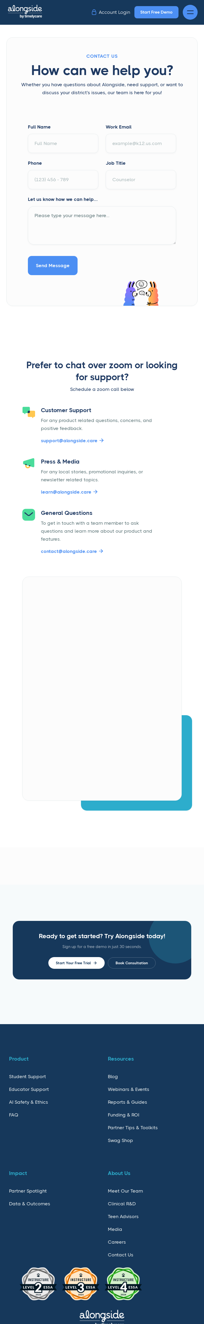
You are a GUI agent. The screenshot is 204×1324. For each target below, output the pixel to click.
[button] (190, 12)
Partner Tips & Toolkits (133, 1127)
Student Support (27, 1076)
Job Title (116, 163)
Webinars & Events (128, 1089)
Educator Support (29, 1089)
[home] (29, 12)
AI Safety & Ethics (28, 1102)
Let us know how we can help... (63, 199)
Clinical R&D (122, 1203)
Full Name (39, 127)
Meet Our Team (125, 1191)
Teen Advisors (123, 1216)
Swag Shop (120, 1140)
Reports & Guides (127, 1102)
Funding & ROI (123, 1115)
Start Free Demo (156, 12)
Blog (113, 1076)
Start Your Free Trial (76, 963)
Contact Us (120, 1254)
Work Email (118, 127)
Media (115, 1229)
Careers (117, 1242)
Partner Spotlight (28, 1191)
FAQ (13, 1115)
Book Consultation (132, 963)
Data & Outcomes (29, 1203)
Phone (35, 163)
